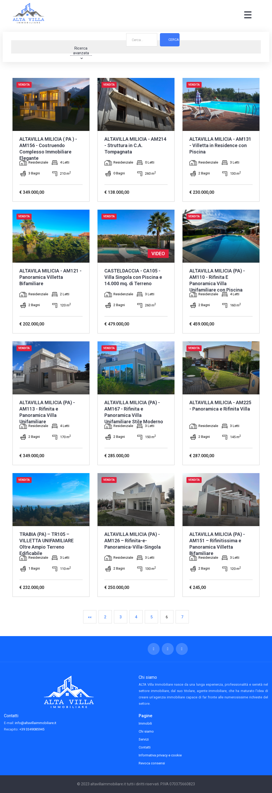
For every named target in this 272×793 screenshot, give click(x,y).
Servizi (144, 739)
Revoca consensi (152, 763)
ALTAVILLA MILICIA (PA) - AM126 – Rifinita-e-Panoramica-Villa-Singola (132, 540)
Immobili (145, 723)
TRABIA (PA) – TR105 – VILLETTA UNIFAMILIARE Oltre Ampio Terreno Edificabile (46, 543)
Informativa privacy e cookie (160, 755)
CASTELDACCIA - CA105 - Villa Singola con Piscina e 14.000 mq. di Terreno (133, 277)
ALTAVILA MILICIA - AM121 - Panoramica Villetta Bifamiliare (50, 277)
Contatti (145, 747)
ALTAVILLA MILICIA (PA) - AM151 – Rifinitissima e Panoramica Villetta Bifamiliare (217, 543)
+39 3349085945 (31, 729)
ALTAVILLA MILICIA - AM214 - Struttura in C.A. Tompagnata (135, 145)
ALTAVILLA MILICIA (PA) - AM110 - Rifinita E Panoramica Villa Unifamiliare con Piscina (217, 280)
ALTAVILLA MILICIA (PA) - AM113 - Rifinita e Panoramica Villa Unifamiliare (47, 412)
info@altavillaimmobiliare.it (35, 723)
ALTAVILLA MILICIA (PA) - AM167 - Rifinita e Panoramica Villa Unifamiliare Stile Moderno (133, 412)
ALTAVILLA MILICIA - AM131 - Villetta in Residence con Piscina (220, 145)
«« (90, 617)
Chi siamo (146, 731)
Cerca (173, 47)
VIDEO (158, 253)
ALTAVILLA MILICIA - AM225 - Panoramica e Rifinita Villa (220, 406)
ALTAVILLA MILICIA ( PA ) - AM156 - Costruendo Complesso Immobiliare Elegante (48, 148)
